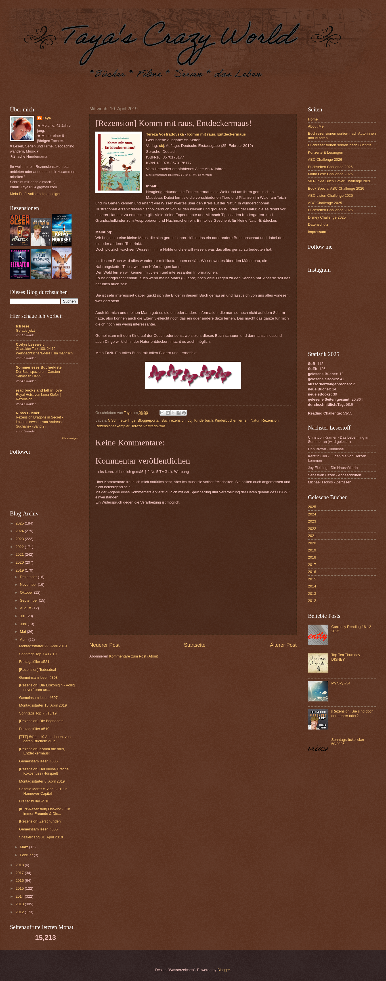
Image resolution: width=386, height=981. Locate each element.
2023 (20, 539)
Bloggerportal (149, 420)
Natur (255, 420)
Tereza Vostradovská (165, 134)
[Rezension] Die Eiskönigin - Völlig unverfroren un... (47, 687)
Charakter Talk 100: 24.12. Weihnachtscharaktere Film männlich (44, 351)
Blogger (223, 970)
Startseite (194, 645)
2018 (20, 865)
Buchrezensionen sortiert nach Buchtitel (340, 145)
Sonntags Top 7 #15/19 (37, 713)
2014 (20, 896)
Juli (23, 616)
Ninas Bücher (27, 413)
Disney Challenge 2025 (327, 217)
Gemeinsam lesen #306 (38, 761)
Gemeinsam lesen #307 (38, 697)
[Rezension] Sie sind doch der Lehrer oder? (352, 713)
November (29, 584)
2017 (20, 873)
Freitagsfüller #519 (34, 729)
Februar (27, 855)
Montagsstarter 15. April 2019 (43, 705)
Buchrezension (173, 420)
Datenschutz (318, 224)
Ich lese (22, 326)
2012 (20, 912)
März (24, 847)
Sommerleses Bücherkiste (39, 367)
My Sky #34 (340, 683)
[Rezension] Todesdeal (37, 669)
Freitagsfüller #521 (34, 661)
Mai (23, 631)
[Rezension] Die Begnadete (41, 721)
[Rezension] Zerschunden (40, 821)
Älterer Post (283, 645)
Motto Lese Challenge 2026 (330, 174)
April (24, 639)
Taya (47, 118)
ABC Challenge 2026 (325, 159)
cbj (161, 145)
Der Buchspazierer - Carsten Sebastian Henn (38, 374)
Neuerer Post (104, 645)
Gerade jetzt (25, 331)
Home (313, 119)
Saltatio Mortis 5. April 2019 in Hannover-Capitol (43, 791)
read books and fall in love (39, 390)
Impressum (317, 232)
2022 (20, 547)
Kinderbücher (225, 420)
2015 (20, 888)
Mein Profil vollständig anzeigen (35, 194)
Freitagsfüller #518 (34, 801)
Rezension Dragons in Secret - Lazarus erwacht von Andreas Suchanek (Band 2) (39, 421)
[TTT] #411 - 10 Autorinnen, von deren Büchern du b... (45, 739)
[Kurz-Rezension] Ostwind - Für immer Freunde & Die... (44, 811)
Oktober (27, 592)
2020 (20, 562)
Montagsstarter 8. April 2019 (42, 781)
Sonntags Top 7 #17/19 (37, 654)
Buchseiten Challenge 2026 (330, 167)
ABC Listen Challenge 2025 (330, 195)
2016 (20, 880)
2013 (20, 904)
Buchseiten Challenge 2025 (330, 210)
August (26, 608)
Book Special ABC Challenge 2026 (336, 188)
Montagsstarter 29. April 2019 (43, 646)
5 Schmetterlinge (122, 420)
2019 (20, 570)
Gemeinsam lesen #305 (38, 829)
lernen (243, 420)
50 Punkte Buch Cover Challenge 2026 (339, 181)
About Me (316, 126)
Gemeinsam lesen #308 (38, 677)
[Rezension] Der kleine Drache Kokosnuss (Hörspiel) (44, 771)
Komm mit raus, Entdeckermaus (216, 134)
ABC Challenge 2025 (325, 203)
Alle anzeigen (70, 438)
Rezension (270, 420)
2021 (20, 554)
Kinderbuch (203, 420)
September (29, 600)
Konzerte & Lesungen (325, 152)
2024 (20, 531)
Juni (24, 624)
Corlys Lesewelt (30, 344)
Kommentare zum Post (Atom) (133, 656)
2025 (20, 523)
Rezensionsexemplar (112, 426)
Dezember (29, 577)
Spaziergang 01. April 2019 (41, 837)
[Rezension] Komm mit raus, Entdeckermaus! (42, 751)
